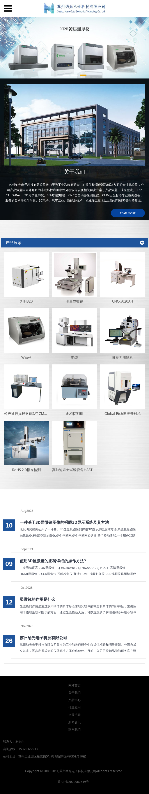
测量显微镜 (74, 301)
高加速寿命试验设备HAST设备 (75, 469)
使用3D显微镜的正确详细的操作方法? (53, 560)
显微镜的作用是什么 (37, 599)
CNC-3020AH (122, 301)
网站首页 (74, 685)
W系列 (26, 357)
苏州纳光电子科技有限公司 (43, 637)
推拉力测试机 (122, 357)
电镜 (74, 357)
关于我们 (74, 692)
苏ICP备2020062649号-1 (74, 782)
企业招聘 (74, 715)
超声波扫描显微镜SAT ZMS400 (28, 413)
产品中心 (74, 700)
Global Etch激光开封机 (123, 413)
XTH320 (26, 301)
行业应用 (74, 707)
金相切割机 (74, 413)
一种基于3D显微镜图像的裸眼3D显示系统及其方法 (64, 522)
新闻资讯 (74, 722)
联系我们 (74, 729)
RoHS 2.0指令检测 (26, 469)
